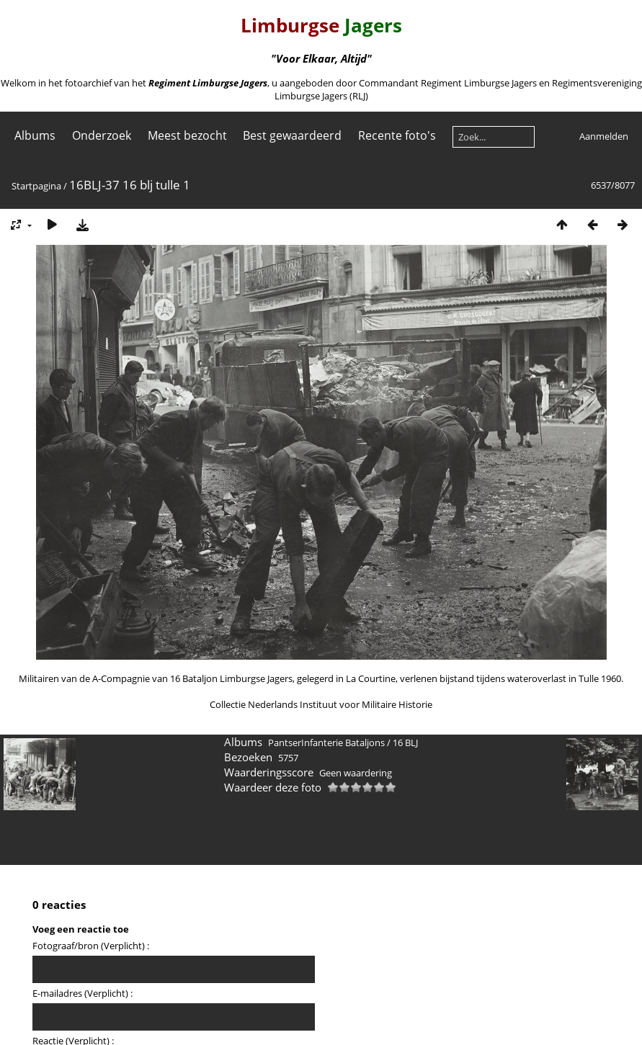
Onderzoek (101, 135)
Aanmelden (603, 136)
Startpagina (36, 185)
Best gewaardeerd (292, 135)
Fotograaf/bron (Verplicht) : (90, 945)
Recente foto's (397, 135)
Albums (34, 135)
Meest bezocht (187, 135)
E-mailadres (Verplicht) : (82, 993)
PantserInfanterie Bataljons (326, 742)
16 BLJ (405, 742)
